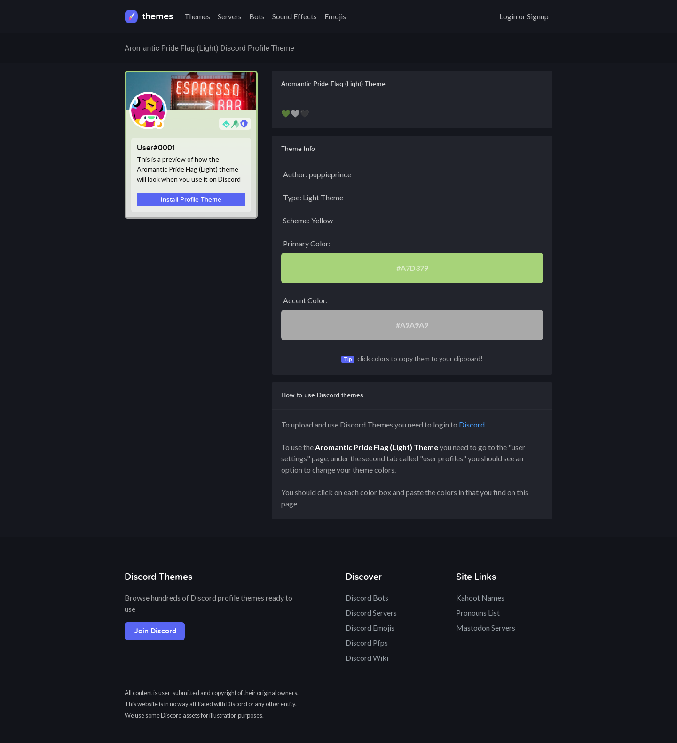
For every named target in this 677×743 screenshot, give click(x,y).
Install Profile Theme (191, 200)
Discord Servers (371, 612)
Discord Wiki (367, 657)
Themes (197, 16)
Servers (230, 16)
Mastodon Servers (485, 627)
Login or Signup (524, 16)
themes (149, 16)
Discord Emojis (370, 627)
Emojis (335, 16)
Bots (257, 16)
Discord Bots (367, 597)
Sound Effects (294, 16)
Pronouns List (478, 612)
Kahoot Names (480, 597)
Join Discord (155, 631)
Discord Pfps (367, 642)
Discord (472, 424)
